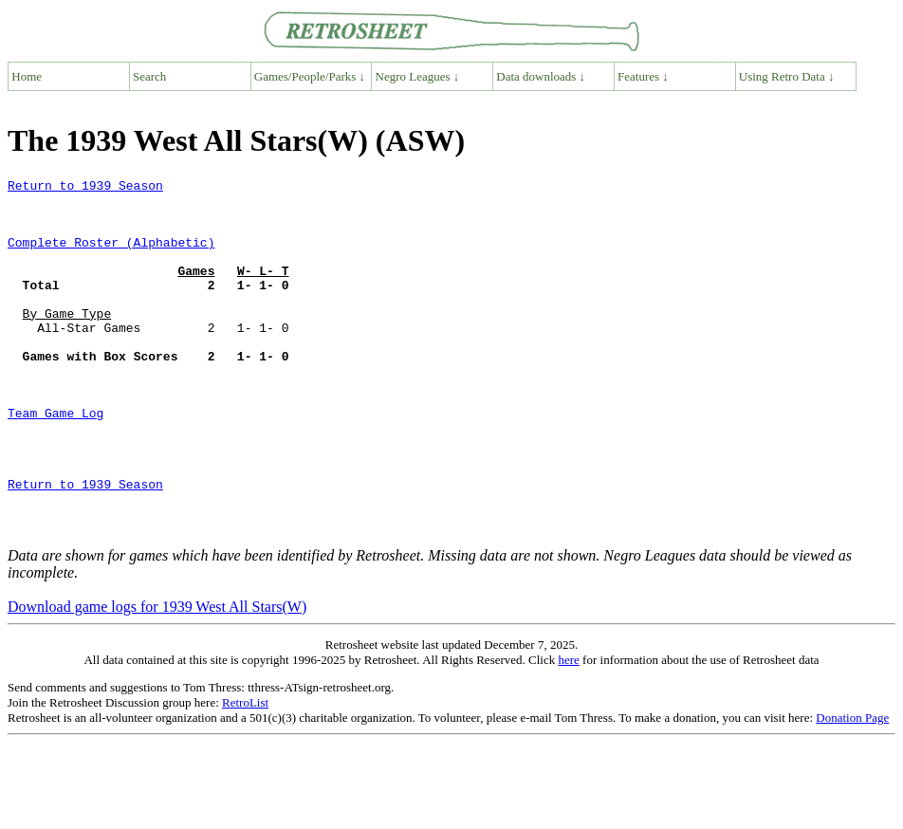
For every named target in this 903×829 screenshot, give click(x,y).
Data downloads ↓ (540, 76)
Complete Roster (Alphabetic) (111, 256)
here (568, 731)
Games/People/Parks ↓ (309, 76)
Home (26, 76)
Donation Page (852, 789)
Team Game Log (55, 461)
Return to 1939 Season (85, 187)
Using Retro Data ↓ (787, 76)
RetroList (245, 773)
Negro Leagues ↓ (418, 76)
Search (149, 76)
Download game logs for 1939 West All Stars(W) (157, 678)
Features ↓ (643, 76)
